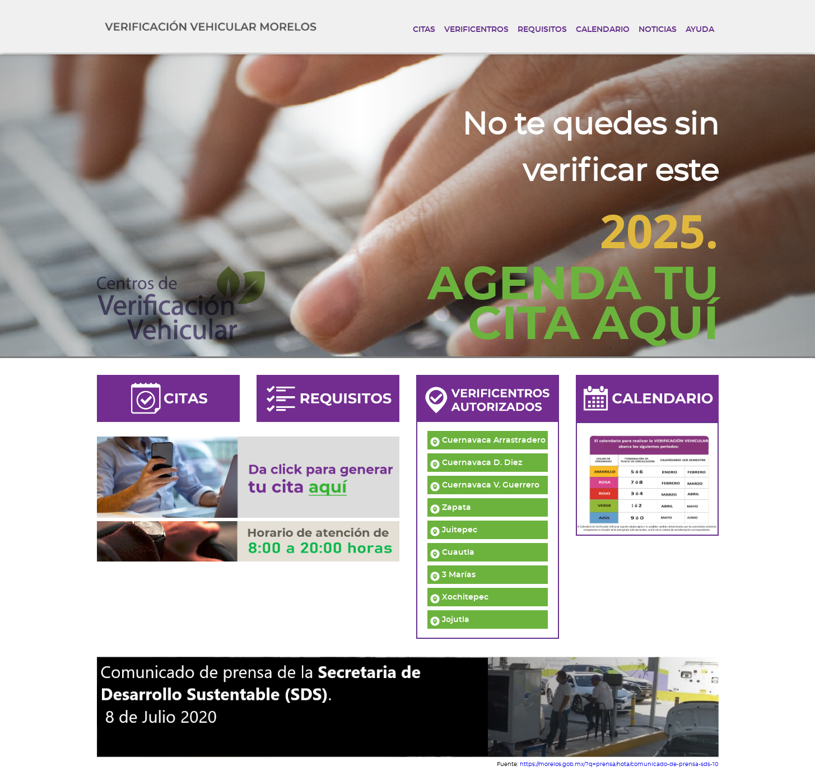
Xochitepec (459, 597)
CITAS (424, 29)
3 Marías (453, 575)
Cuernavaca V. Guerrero (484, 485)
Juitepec (453, 530)
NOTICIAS (658, 29)
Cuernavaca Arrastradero (488, 440)
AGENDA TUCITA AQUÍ (573, 305)
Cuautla (452, 552)
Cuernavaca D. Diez (476, 463)
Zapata (450, 508)
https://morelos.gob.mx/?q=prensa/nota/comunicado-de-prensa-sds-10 (619, 764)
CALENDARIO (603, 29)
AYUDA (700, 29)
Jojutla (449, 620)
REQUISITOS (542, 29)
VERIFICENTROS (476, 29)
